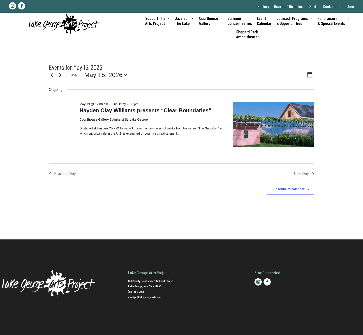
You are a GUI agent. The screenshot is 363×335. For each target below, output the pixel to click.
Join (350, 6)
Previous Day (62, 174)
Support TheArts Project (155, 21)
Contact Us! (332, 6)
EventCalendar (264, 21)
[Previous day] (51, 75)
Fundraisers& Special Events (331, 21)
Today (73, 75)
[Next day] (60, 75)
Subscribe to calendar (287, 189)
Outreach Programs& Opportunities (292, 21)
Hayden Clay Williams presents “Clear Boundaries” (145, 110)
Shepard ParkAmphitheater (247, 34)
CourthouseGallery (208, 21)
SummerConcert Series (240, 21)
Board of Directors (289, 6)
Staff (313, 6)
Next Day (304, 174)
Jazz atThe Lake (182, 21)
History (263, 6)
